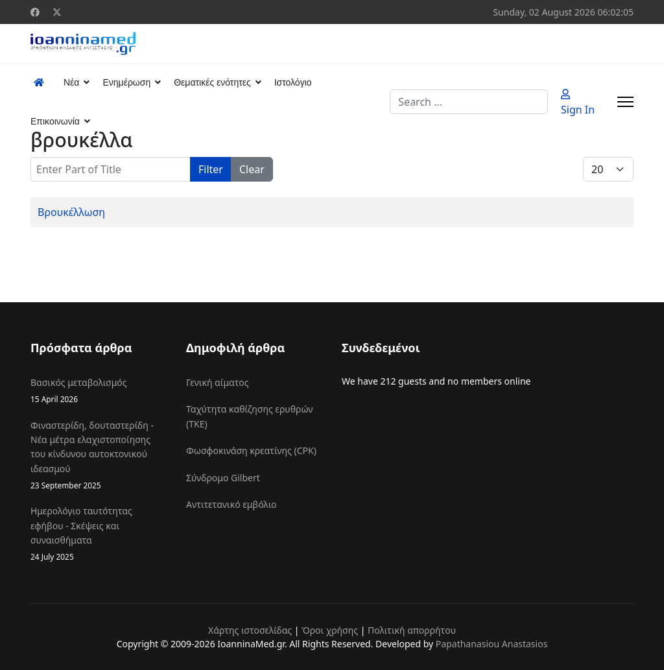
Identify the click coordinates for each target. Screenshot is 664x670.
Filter (210, 169)
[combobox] (469, 102)
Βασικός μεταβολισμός (98, 390)
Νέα (71, 82)
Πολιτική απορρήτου (412, 630)
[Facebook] (35, 12)
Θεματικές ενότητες (212, 82)
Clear (252, 169)
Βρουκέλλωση (71, 212)
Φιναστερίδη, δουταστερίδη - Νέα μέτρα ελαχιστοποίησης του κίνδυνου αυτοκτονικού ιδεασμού (98, 455)
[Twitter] (57, 12)
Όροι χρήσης (330, 630)
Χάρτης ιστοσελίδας (250, 630)
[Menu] (625, 101)
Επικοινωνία (55, 121)
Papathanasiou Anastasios (492, 644)
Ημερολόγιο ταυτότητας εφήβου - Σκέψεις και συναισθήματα (98, 534)
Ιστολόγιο (293, 82)
